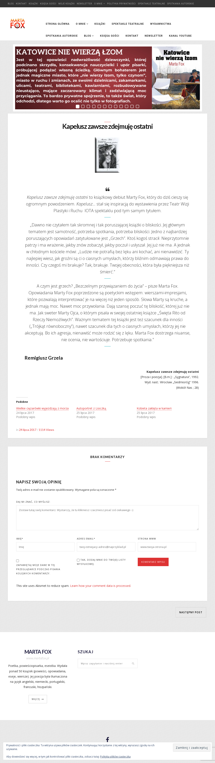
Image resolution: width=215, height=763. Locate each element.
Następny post (190, 613)
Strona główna (58, 23)
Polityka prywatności (121, 4)
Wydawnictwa (160, 23)
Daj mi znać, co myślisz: (33, 502)
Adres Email (86, 539)
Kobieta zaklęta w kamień (154, 409)
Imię (19, 539)
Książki (33, 4)
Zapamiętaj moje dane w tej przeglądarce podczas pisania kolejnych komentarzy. (38, 570)
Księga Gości (48, 4)
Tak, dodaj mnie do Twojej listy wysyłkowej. (101, 562)
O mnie (98, 4)
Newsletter (84, 4)
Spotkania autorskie (180, 4)
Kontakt (21, 4)
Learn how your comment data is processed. (100, 586)
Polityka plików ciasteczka (115, 756)
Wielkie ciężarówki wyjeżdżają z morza (42, 409)
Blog (11, 4)
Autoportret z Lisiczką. (91, 409)
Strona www (147, 539)
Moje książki (66, 4)
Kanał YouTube (180, 35)
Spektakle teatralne (151, 4)
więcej (36, 699)
